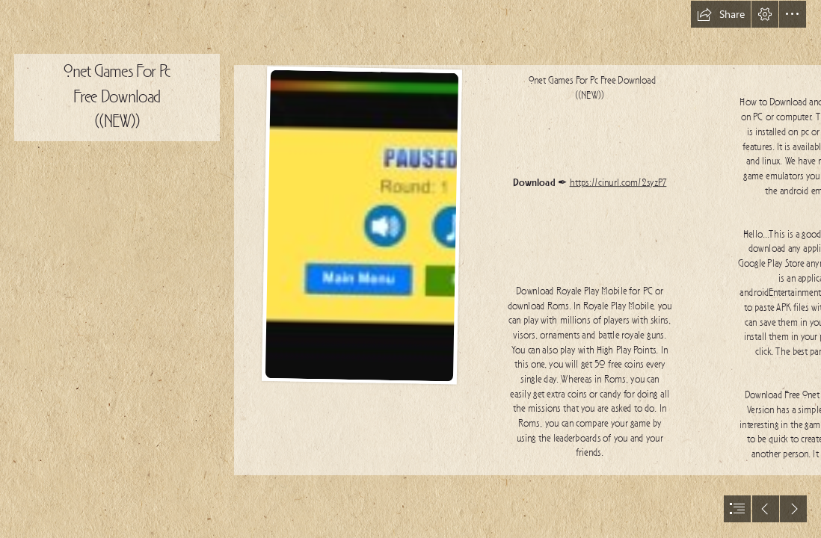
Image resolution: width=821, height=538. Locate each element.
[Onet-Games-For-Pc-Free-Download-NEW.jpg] (361, 225)
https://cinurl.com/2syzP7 (618, 183)
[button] (721, 14)
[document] (410, 269)
